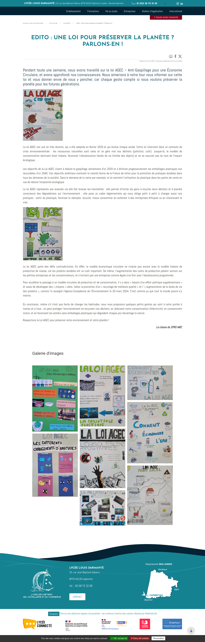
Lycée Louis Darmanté (39, 3)
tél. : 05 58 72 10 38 (80, 586)
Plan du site (65, 613)
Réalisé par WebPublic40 (146, 613)
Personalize (158, 638)
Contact (77, 596)
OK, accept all (119, 638)
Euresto (53, 614)
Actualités (66, 23)
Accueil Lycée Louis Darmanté (33, 23)
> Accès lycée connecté (166, 17)
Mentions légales (79, 613)
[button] (165, 3)
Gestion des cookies (124, 613)
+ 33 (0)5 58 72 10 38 (144, 3)
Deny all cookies (140, 638)
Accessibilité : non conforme (101, 613)
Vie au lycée (53, 23)
